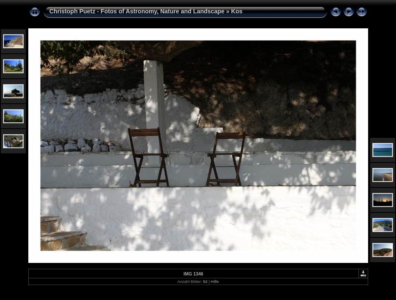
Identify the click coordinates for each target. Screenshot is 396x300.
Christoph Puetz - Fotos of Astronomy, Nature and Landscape (137, 11)
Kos (236, 11)
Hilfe (215, 281)
